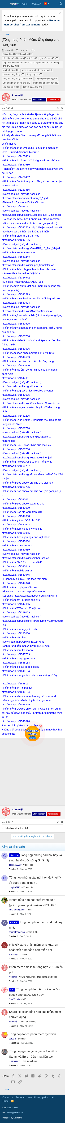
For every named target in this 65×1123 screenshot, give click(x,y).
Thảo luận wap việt (28, 1021)
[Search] (61, 4)
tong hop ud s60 (34, 74)
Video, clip (28, 865)
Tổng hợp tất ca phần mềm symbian (32, 1034)
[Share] (57, 108)
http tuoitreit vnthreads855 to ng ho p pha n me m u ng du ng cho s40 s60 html (31, 64)
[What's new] (54, 4)
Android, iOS (32, 932)
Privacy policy (41, 1097)
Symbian (22, 1039)
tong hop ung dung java (46, 78)
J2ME (24, 954)
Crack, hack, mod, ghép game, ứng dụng (38, 977)
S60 (24, 999)
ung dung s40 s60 (11, 87)
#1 (62, 108)
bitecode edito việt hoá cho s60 (17, 54)
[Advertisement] (32, 771)
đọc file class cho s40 (32, 87)
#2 (62, 822)
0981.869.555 (12, 1108)
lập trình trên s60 (11, 70)
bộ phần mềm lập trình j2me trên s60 (20, 58)
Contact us (7, 1097)
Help (53, 1097)
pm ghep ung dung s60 (13, 74)
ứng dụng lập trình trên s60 (45, 83)
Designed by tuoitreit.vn (12, 1118)
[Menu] (5, 4)
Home (5, 1101)
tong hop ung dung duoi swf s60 (17, 78)
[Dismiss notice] (59, 13)
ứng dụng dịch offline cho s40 (16, 83)
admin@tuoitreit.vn (15, 1113)
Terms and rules (24, 1097)
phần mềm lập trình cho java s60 (37, 70)
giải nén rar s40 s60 (49, 58)
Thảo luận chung (29, 1061)
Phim (29, 910)
